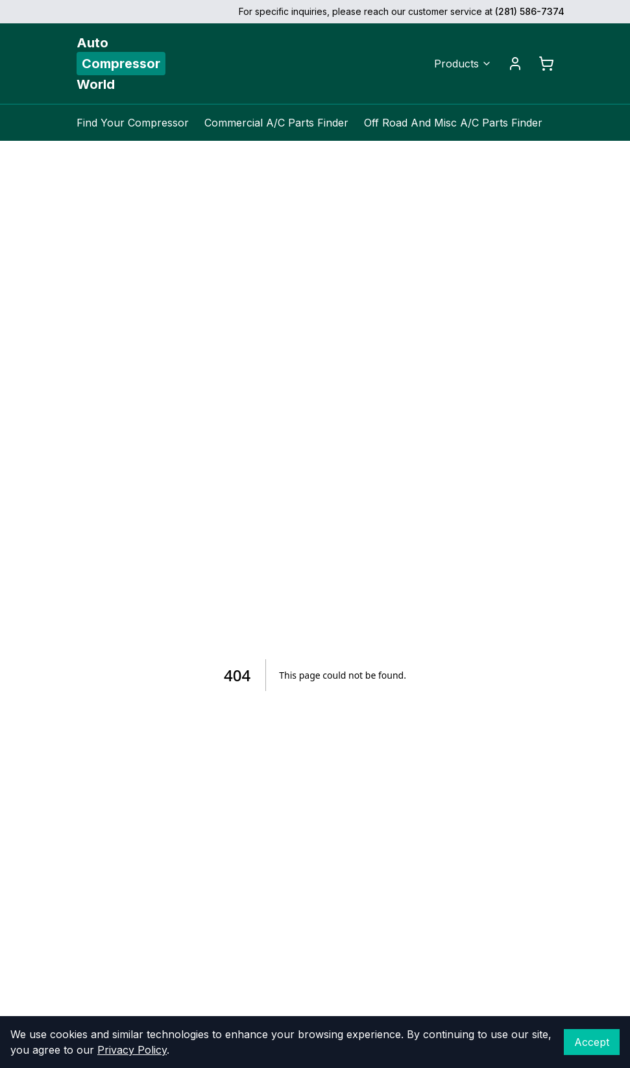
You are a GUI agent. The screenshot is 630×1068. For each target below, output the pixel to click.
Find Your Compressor (133, 122)
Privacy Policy (132, 1049)
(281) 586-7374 (529, 11)
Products (463, 63)
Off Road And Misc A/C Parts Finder (453, 122)
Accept (591, 1042)
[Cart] (546, 63)
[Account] (515, 63)
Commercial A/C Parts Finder (276, 122)
